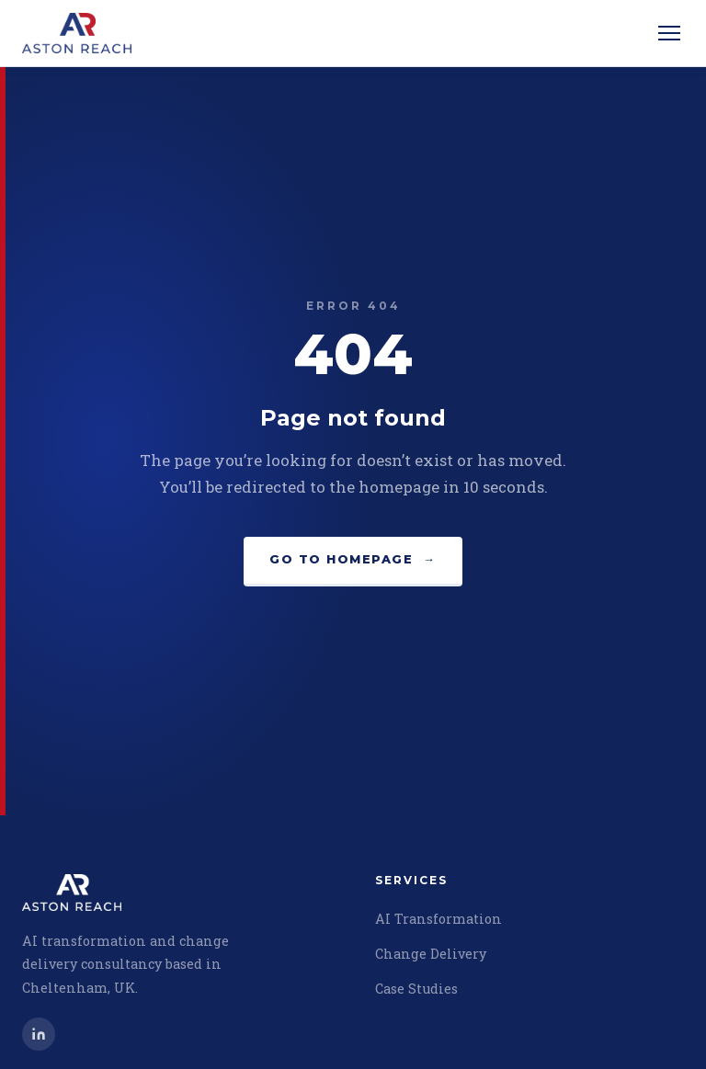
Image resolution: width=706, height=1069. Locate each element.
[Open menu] (669, 33)
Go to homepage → (352, 559)
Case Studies (416, 988)
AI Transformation (438, 918)
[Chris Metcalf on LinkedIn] (38, 1034)
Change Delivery (430, 953)
